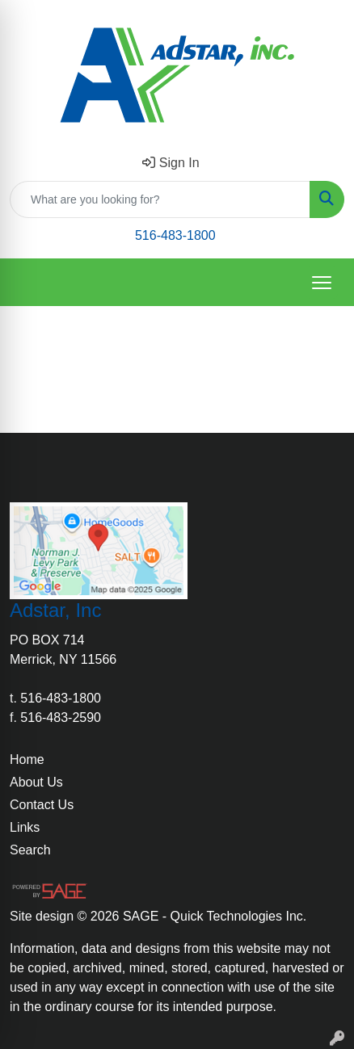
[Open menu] (322, 282)
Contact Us (42, 805)
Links (25, 827)
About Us (36, 782)
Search (30, 850)
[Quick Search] (160, 199)
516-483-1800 (175, 235)
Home (27, 759)
